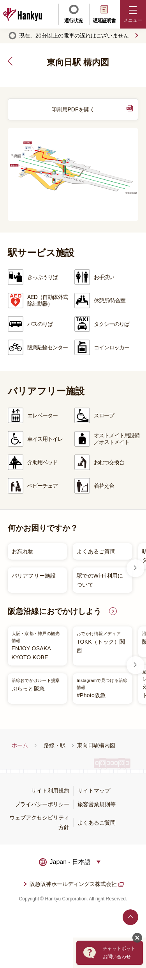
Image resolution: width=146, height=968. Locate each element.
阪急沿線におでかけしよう (54, 611)
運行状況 (73, 13)
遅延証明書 (104, 13)
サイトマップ (93, 790)
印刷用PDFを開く (73, 109)
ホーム (20, 745)
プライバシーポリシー (42, 804)
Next (135, 568)
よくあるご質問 (96, 822)
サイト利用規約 (50, 790)
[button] (133, 14)
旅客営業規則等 (96, 804)
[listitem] (70, 568)
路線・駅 (54, 745)
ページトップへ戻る (130, 917)
